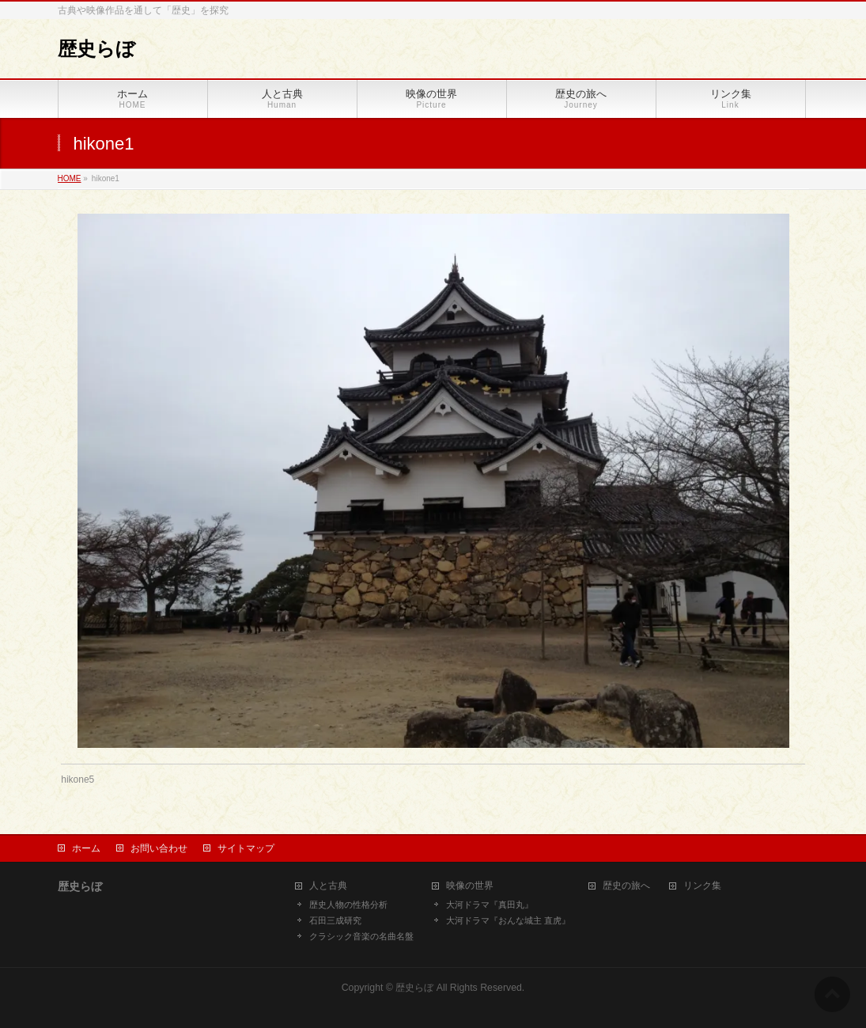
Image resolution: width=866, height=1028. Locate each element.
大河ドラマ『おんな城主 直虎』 (508, 920)
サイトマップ (245, 848)
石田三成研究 (335, 920)
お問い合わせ (158, 848)
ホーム (86, 848)
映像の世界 (470, 886)
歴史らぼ (96, 48)
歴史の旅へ (626, 886)
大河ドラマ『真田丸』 (489, 904)
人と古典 (328, 886)
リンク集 (702, 886)
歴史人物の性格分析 (348, 904)
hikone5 (77, 779)
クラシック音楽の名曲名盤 (361, 936)
